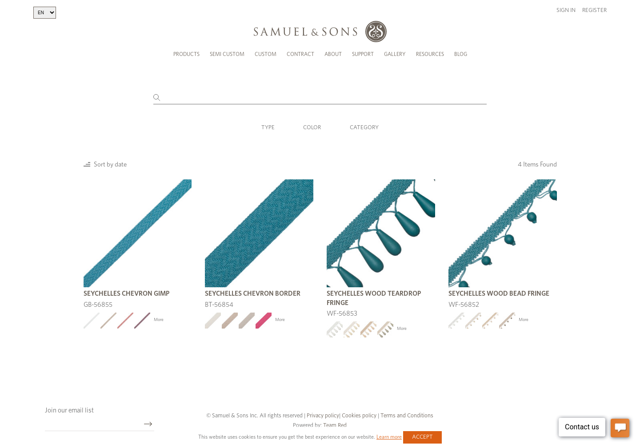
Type (268, 128)
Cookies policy (359, 416)
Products (186, 54)
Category (364, 128)
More (159, 319)
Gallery (395, 54)
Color (312, 128)
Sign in (566, 10)
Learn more (389, 437)
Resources (430, 54)
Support (363, 54)
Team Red (335, 425)
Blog (460, 54)
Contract (300, 54)
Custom (265, 54)
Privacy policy (323, 416)
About (333, 54)
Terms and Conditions (406, 416)
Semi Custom (227, 54)
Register (594, 10)
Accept (422, 437)
